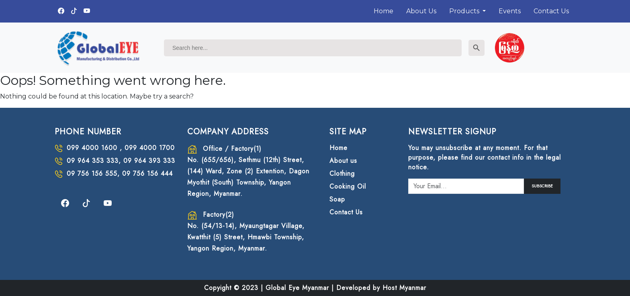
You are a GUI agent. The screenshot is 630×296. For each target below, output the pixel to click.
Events (510, 11)
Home (383, 11)
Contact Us (551, 11)
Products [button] (465, 11)
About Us (421, 11)
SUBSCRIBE (542, 186)
